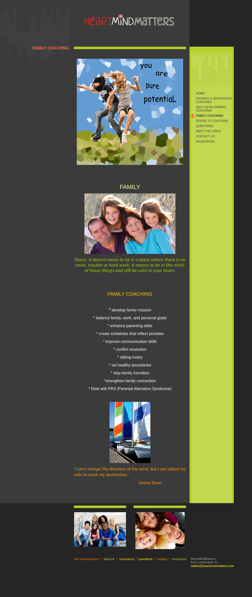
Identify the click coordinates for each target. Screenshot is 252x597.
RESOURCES (205, 141)
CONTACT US (205, 136)
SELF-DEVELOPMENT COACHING (211, 108)
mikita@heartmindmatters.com (212, 566)
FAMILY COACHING (209, 115)
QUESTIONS (204, 126)
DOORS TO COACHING (212, 121)
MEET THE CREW (208, 131)
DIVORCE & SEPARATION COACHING (214, 100)
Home (200, 93)
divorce (109, 559)
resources (179, 559)
